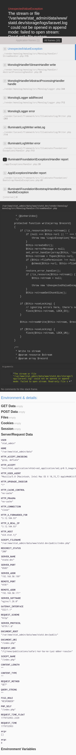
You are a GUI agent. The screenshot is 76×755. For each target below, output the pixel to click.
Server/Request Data (17, 434)
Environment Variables (18, 749)
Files (4, 417)
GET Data (8, 406)
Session (7, 428)
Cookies (7, 423)
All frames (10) (52, 40)
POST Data (9, 411)
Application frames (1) (28, 40)
